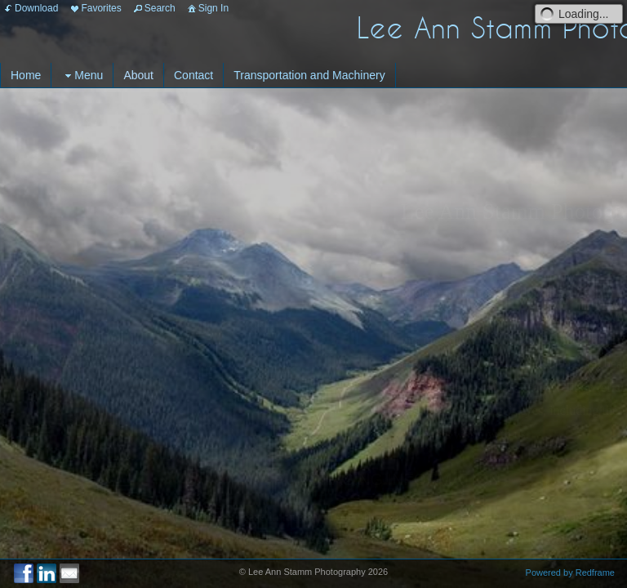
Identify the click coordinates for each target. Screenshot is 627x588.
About (138, 75)
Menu (82, 75)
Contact (193, 75)
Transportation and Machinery (309, 75)
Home (26, 75)
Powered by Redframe (570, 572)
